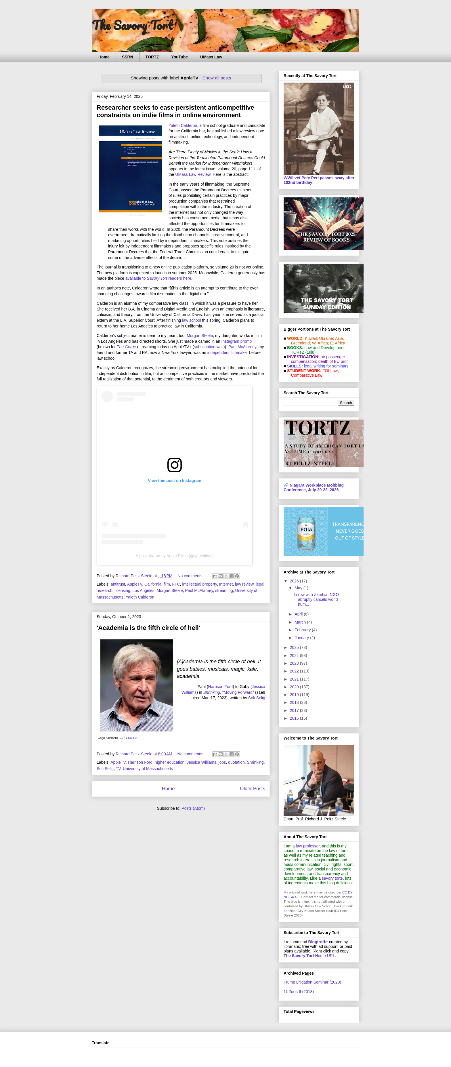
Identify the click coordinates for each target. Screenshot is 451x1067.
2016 (295, 718)
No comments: (191, 575)
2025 (295, 647)
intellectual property (199, 584)
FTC (176, 584)
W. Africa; (320, 343)
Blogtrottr (317, 942)
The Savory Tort (132, 25)
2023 (295, 663)
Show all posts (216, 77)
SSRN (127, 57)
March (301, 622)
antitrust (118, 584)
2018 (295, 702)
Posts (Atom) (193, 808)
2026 (295, 581)
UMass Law (211, 57)
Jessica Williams (201, 762)
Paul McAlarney (242, 346)
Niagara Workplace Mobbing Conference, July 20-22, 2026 (314, 487)
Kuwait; (311, 338)
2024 (295, 655)
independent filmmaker (227, 352)
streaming (224, 590)
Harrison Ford (220, 686)
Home (104, 57)
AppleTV (134, 584)
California (152, 584)
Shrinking (255, 762)
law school (191, 320)
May (299, 588)
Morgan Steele (200, 335)
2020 (295, 687)
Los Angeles (143, 590)
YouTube (179, 57)
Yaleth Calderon (183, 125)
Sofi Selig (256, 698)
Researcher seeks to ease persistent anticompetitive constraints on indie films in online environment (175, 111)
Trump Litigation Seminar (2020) (312, 982)
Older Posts (252, 788)
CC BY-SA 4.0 (127, 738)
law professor (308, 846)
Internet (226, 584)
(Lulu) (310, 352)
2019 (295, 694)
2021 (295, 679)
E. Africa (337, 343)
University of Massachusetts (148, 768)
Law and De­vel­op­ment (324, 347)
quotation (236, 762)
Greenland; (301, 343)
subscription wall (208, 346)
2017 (295, 710)
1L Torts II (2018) (299, 991)
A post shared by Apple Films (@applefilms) (175, 555)
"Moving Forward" (238, 692)
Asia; (339, 338)
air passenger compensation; (316, 359)
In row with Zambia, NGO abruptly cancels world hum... (316, 599)
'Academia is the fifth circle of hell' (148, 627)
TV (118, 768)
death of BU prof (333, 361)
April (299, 614)
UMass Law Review (192, 174)
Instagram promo (236, 341)
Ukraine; (326, 338)
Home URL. (310, 955)
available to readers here (158, 278)
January (302, 637)
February (303, 630)
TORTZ (152, 57)
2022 (295, 671)
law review (244, 584)
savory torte (332, 878)
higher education (170, 762)
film (167, 584)
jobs (222, 762)
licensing (122, 590)
